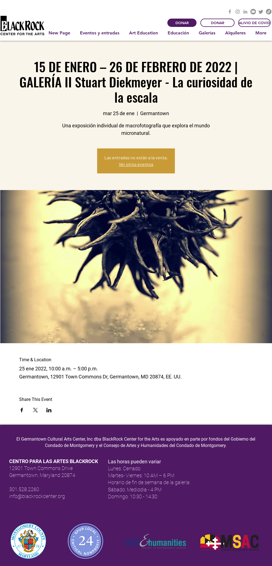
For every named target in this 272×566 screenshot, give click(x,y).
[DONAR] (182, 23)
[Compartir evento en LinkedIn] (49, 410)
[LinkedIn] (245, 11)
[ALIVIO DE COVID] (254, 23)
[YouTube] (253, 11)
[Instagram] (237, 11)
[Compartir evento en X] (35, 410)
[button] (100, 33)
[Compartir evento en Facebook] (21, 410)
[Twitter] (261, 11)
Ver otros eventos (136, 164)
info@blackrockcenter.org (37, 496)
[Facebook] (230, 11)
